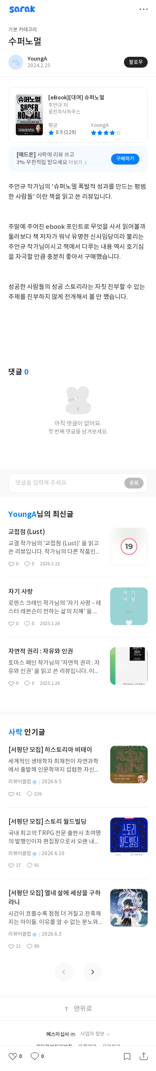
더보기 (143, 9)
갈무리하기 (127, 1056)
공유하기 (143, 1056)
